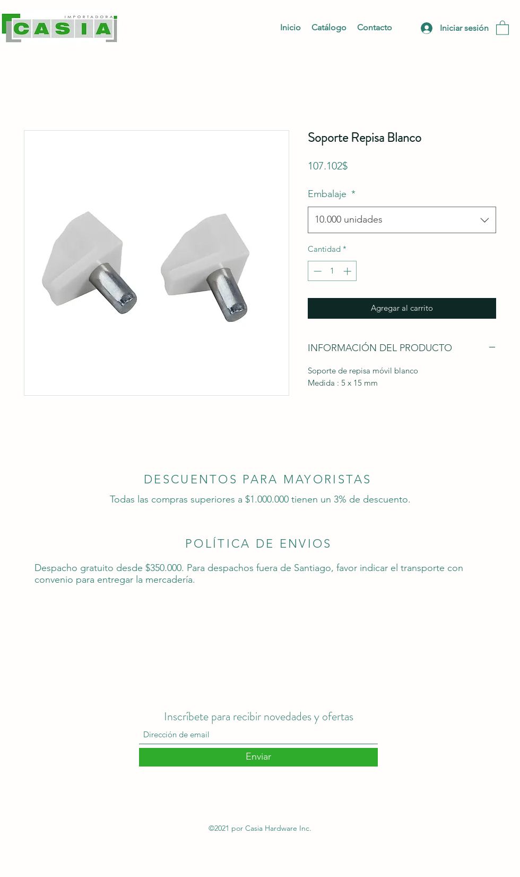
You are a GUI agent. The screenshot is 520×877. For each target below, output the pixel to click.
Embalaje (332, 194)
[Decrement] (316, 271)
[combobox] (402, 220)
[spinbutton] (332, 271)
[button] (502, 27)
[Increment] (348, 271)
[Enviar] (258, 757)
